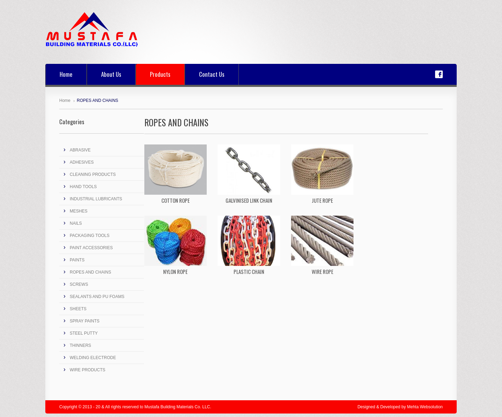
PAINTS (77, 260)
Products (160, 74)
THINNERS (80, 345)
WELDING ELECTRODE (93, 357)
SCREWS (79, 284)
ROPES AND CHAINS (90, 272)
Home (66, 74)
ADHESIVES (82, 162)
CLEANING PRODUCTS (93, 174)
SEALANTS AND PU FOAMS (97, 296)
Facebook (439, 74)
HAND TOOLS (83, 186)
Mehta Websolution (425, 406)
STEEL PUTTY (84, 333)
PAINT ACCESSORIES (91, 247)
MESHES (79, 211)
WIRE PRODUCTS (87, 369)
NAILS (76, 223)
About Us (111, 74)
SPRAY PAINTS (84, 321)
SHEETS (78, 308)
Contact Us (212, 74)
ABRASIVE (80, 150)
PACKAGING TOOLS (89, 235)
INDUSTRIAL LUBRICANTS (96, 198)
